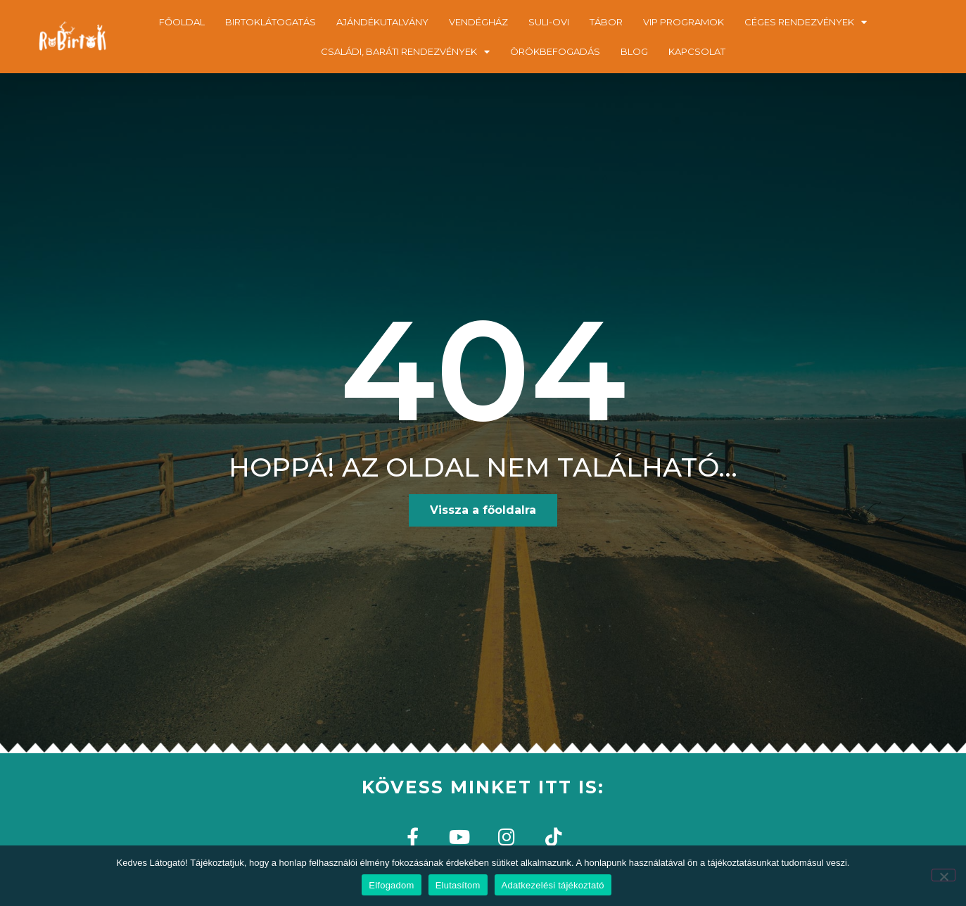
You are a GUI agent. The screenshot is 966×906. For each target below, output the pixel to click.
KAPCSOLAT (696, 51)
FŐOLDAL (182, 21)
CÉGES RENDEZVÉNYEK (805, 22)
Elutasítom (458, 885)
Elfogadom (391, 885)
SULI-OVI (548, 21)
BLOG (634, 51)
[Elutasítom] (943, 875)
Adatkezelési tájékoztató (553, 885)
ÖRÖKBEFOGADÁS (555, 51)
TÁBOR (606, 21)
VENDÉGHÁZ (478, 21)
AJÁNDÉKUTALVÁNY (382, 21)
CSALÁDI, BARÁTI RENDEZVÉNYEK (405, 51)
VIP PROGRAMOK (683, 21)
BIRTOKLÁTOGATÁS (270, 21)
